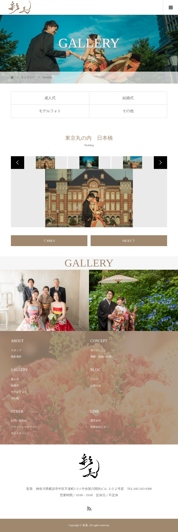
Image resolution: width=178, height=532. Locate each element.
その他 (128, 111)
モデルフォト (50, 111)
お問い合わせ (19, 420)
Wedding (89, 145)
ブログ (94, 379)
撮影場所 (16, 356)
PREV (50, 241)
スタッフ (16, 350)
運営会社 (95, 420)
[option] (45, 162)
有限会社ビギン (99, 426)
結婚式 (128, 98)
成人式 (50, 98)
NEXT (127, 241)
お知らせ (95, 385)
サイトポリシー (20, 433)
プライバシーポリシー (24, 426)
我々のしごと (98, 350)
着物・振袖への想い (102, 356)
